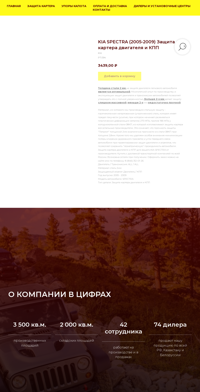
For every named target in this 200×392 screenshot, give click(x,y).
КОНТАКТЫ (101, 10)
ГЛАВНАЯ (14, 6)
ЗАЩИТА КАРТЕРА (41, 6)
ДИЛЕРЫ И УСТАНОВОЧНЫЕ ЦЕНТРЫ (162, 6)
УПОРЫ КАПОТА (74, 6)
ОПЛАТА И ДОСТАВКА (110, 6)
